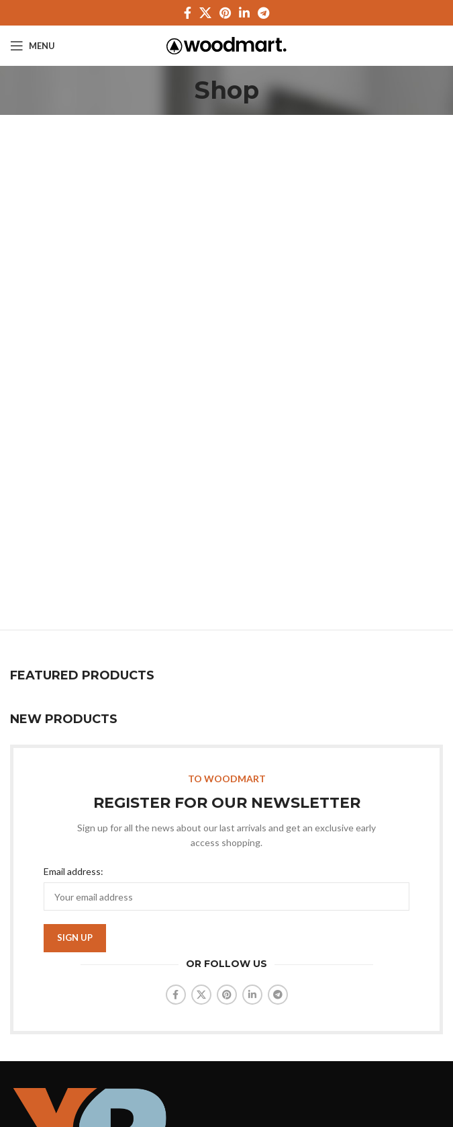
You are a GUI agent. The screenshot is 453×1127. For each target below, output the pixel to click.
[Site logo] (226, 44)
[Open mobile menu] (32, 45)
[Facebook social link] (187, 13)
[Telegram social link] (263, 13)
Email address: (73, 871)
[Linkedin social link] (244, 13)
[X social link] (205, 13)
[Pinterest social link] (225, 13)
